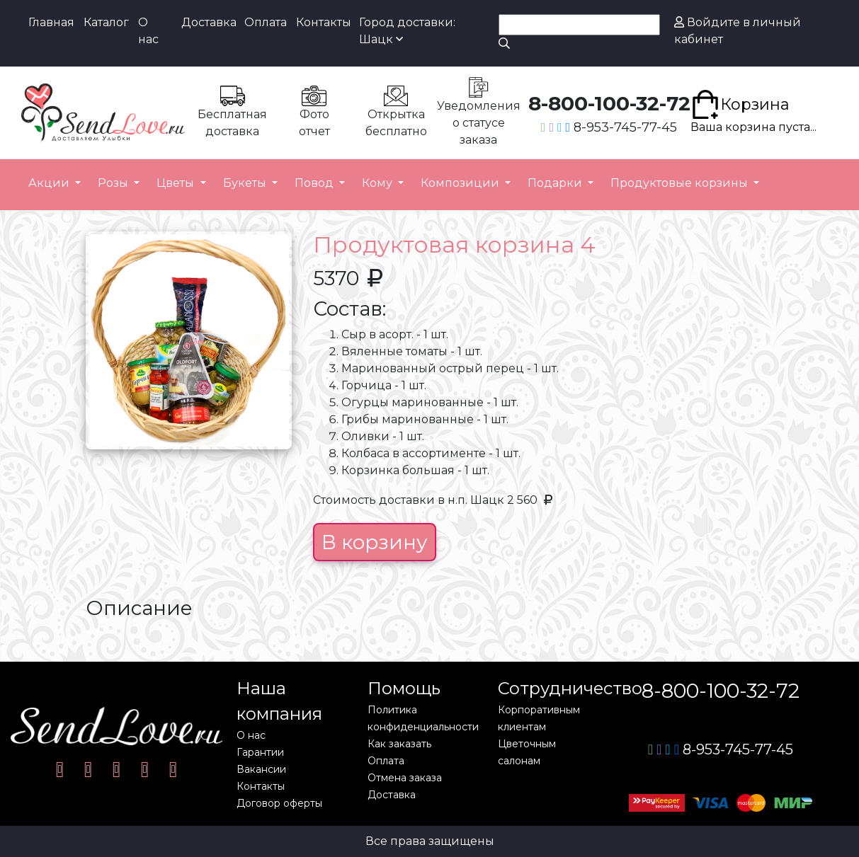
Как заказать (399, 743)
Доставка (209, 22)
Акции (50, 183)
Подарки (556, 183)
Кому (378, 183)
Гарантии (260, 752)
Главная (51, 22)
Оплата (265, 22)
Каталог (106, 22)
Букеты (246, 183)
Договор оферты (279, 803)
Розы (114, 183)
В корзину (375, 542)
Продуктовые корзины (680, 183)
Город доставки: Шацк (407, 31)
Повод (315, 183)
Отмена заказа (405, 777)
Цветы (177, 183)
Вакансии (261, 769)
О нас (148, 31)
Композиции (461, 183)
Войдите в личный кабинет (737, 31)
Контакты (323, 22)
